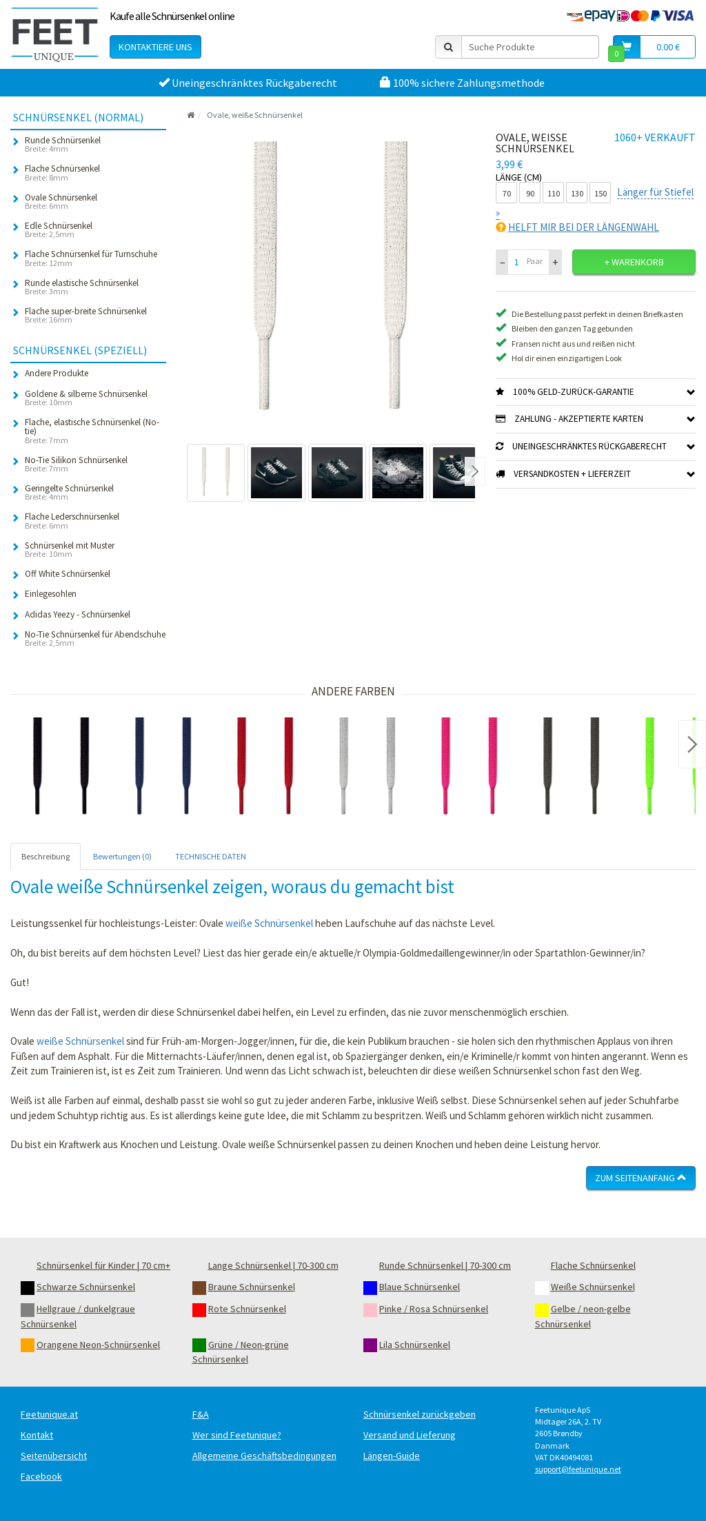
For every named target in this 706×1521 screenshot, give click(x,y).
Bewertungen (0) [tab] (122, 856)
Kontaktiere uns (155, 47)
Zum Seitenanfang (641, 1178)
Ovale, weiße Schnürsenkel (255, 115)
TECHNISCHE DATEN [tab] (210, 856)
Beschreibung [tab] (45, 856)
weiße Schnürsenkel (269, 923)
